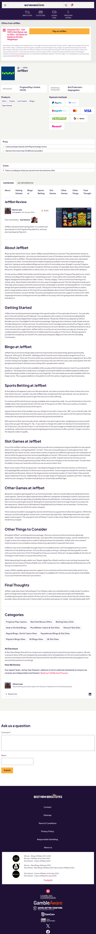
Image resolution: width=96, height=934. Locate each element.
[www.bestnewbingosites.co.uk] (18, 68)
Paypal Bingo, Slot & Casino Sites (21, 633)
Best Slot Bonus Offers (41, 621)
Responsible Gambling (47, 842)
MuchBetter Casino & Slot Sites (45, 627)
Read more (12, 694)
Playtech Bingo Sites (15, 639)
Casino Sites (54, 15)
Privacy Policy (47, 834)
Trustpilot (48, 883)
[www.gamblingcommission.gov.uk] (48, 899)
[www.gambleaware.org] (48, 905)
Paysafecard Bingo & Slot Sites (55, 633)
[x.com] (48, 928)
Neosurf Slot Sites (71, 627)
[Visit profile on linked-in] (90, 694)
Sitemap (47, 818)
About (7, 190)
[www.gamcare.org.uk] (48, 917)
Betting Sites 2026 (65, 621)
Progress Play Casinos (16, 621)
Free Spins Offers (68, 15)
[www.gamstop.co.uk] (48, 923)
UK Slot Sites (53, 639)
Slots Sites (40, 13)
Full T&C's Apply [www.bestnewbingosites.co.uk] (19, 56)
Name (3, 758)
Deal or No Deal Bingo (16, 627)
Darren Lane (17, 210)
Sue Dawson (25, 220)
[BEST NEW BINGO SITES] (34, 4)
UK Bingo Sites (36, 639)
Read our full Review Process (54, 673)
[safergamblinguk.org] (48, 911)
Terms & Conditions (47, 826)
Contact (47, 810)
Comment (6, 732)
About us (48, 850)
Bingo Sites (27, 13)
